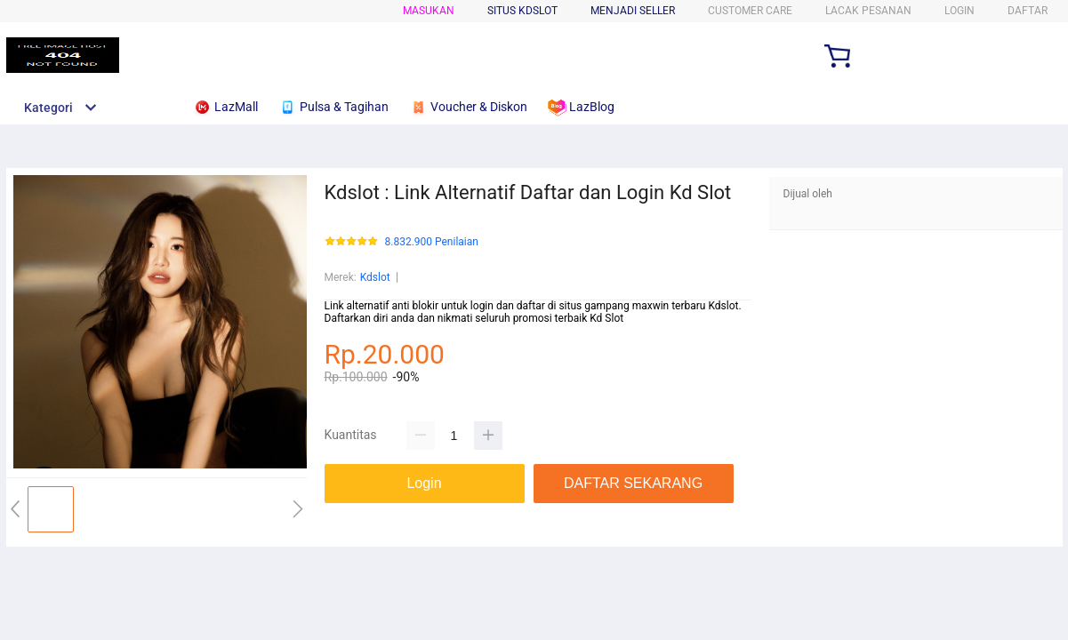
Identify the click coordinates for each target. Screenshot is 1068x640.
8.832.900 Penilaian (431, 242)
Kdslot (375, 277)
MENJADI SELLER (632, 10)
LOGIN (959, 10)
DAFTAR (1028, 10)
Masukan (428, 10)
